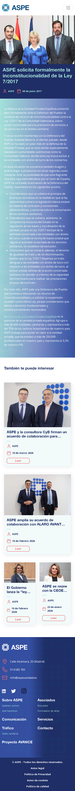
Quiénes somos (10, 705)
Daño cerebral (10, 733)
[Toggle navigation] (68, 7)
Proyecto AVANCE (17, 742)
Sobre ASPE (12, 700)
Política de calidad (37, 786)
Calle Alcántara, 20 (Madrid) (23, 661)
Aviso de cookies (37, 780)
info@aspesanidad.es (19, 677)
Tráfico (8, 728)
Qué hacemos (9, 710)
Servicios (45, 719)
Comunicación (14, 719)
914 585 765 (13, 669)
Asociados (46, 700)
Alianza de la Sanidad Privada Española (32, 316)
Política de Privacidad (37, 774)
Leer (18, 461)
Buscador (43, 705)
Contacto (45, 728)
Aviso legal (37, 768)
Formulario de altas (48, 710)
